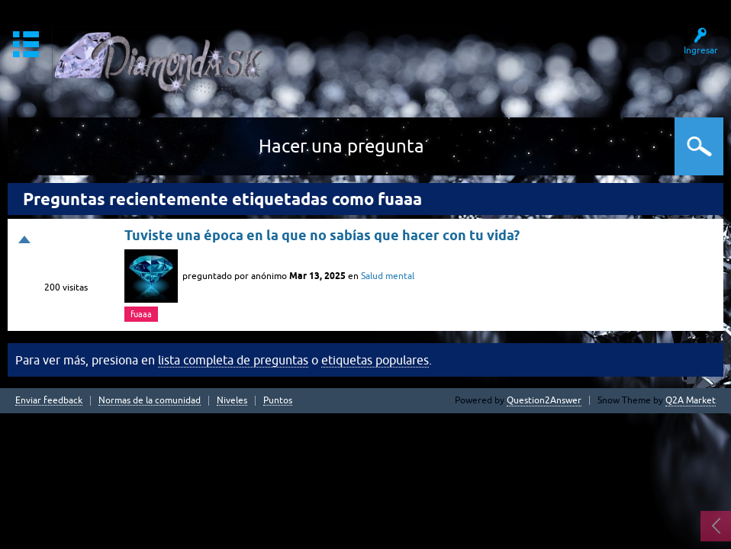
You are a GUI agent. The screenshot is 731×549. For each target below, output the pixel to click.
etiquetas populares (375, 360)
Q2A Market (690, 400)
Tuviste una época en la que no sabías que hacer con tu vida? (322, 235)
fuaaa (141, 314)
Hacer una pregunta (341, 146)
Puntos (277, 401)
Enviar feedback (48, 401)
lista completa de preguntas (233, 360)
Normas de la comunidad (149, 401)
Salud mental (387, 276)
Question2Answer (544, 400)
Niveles (232, 401)
